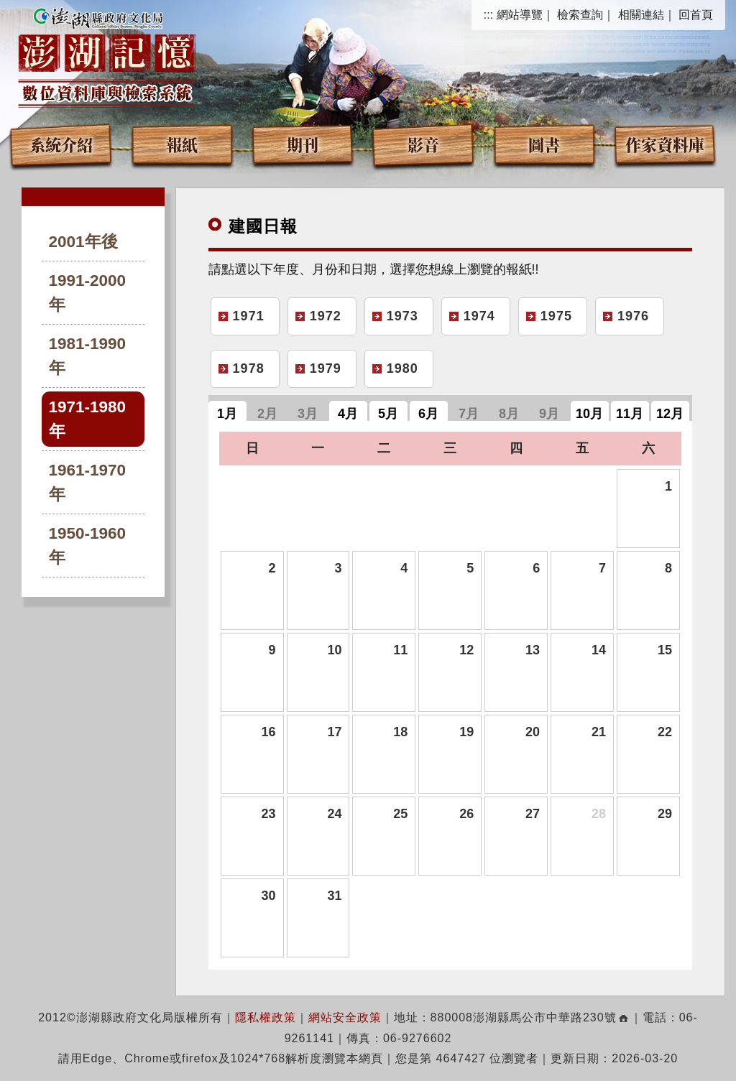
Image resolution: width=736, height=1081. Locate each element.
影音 (423, 144)
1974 (479, 316)
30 (268, 896)
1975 (556, 316)
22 (665, 732)
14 (599, 650)
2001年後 (83, 242)
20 (532, 732)
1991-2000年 (87, 293)
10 (334, 650)
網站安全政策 (345, 1017)
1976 (633, 316)
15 (665, 650)
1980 (402, 368)
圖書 (544, 144)
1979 (325, 368)
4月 (348, 414)
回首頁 (695, 15)
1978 (248, 368)
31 (334, 896)
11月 (629, 414)
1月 (227, 414)
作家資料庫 (664, 144)
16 (268, 732)
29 (665, 814)
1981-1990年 (87, 356)
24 (334, 814)
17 (334, 732)
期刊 (302, 144)
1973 (402, 316)
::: (488, 15)
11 (400, 650)
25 (400, 814)
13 (532, 650)
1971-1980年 (87, 419)
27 (532, 814)
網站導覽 (520, 15)
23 (268, 814)
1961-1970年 (87, 482)
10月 (589, 414)
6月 (428, 414)
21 (599, 732)
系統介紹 (61, 144)
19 (466, 732)
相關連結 (641, 15)
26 (466, 814)
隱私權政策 (265, 1017)
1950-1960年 (87, 545)
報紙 (182, 144)
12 (466, 650)
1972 (325, 316)
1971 (248, 316)
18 (400, 732)
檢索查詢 (580, 15)
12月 (670, 414)
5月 (388, 414)
